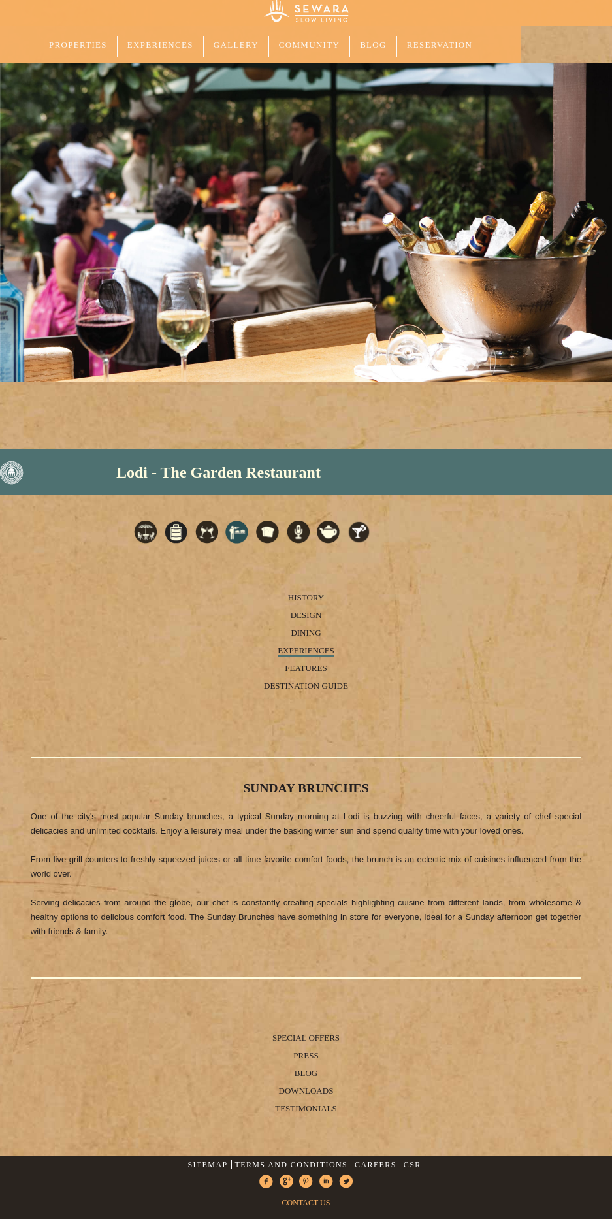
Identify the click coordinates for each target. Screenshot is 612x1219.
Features (306, 668)
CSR (412, 1164)
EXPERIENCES (160, 45)
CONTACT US (306, 1202)
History (306, 597)
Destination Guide (306, 686)
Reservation (439, 45)
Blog (373, 45)
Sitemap (207, 1164)
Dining (306, 633)
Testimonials (306, 1108)
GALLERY (236, 45)
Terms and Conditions (290, 1164)
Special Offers (306, 1038)
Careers (375, 1164)
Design (306, 615)
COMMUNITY (309, 45)
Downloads (306, 1091)
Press (305, 1055)
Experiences (306, 650)
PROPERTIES (78, 45)
